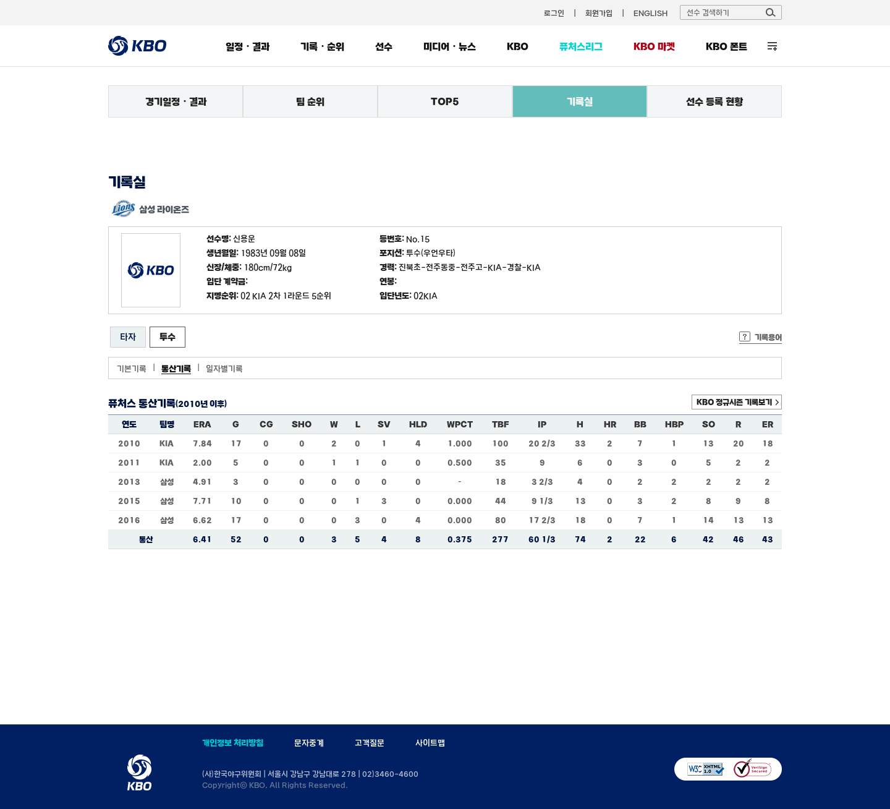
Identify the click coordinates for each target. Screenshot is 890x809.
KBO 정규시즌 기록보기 (734, 402)
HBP (674, 424)
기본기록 (131, 369)
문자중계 (309, 743)
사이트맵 (430, 743)
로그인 (554, 13)
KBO (517, 46)
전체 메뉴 (772, 46)
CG (266, 424)
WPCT (460, 424)
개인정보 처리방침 (232, 743)
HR (610, 424)
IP (542, 424)
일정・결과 (247, 46)
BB (640, 424)
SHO (302, 424)
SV (384, 424)
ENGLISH (651, 13)
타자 (128, 337)
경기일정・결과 (175, 101)
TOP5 (445, 101)
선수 (383, 46)
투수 (167, 337)
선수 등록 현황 (714, 101)
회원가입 (598, 13)
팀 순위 (310, 101)
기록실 (580, 101)
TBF (500, 424)
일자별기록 (224, 369)
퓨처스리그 (581, 46)
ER (767, 424)
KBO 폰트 (726, 46)
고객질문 (369, 743)
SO (708, 424)
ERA (202, 424)
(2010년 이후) (201, 404)
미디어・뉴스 (449, 46)
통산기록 (176, 369)
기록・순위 (322, 46)
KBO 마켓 (654, 46)
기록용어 (768, 337)
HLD (418, 424)
